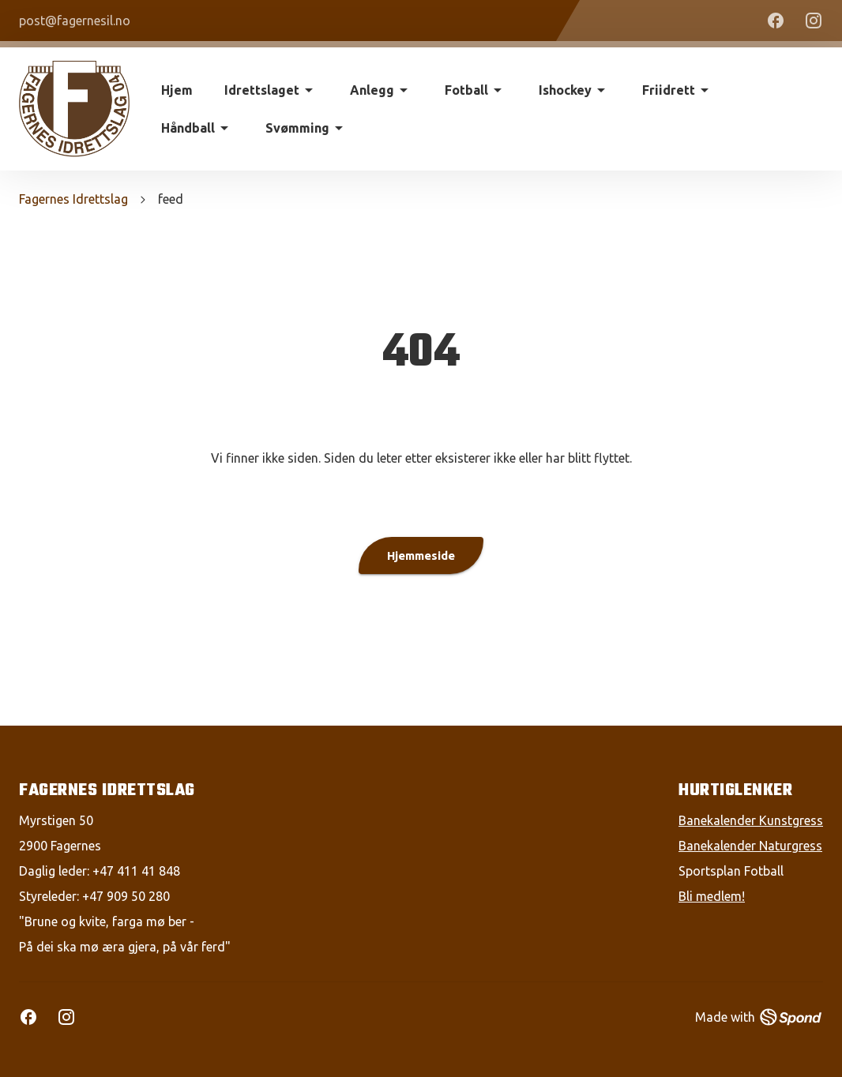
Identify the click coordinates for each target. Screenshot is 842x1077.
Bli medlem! (711, 896)
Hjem (177, 90)
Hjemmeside (421, 555)
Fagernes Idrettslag (73, 199)
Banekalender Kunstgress (750, 820)
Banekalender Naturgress (750, 846)
